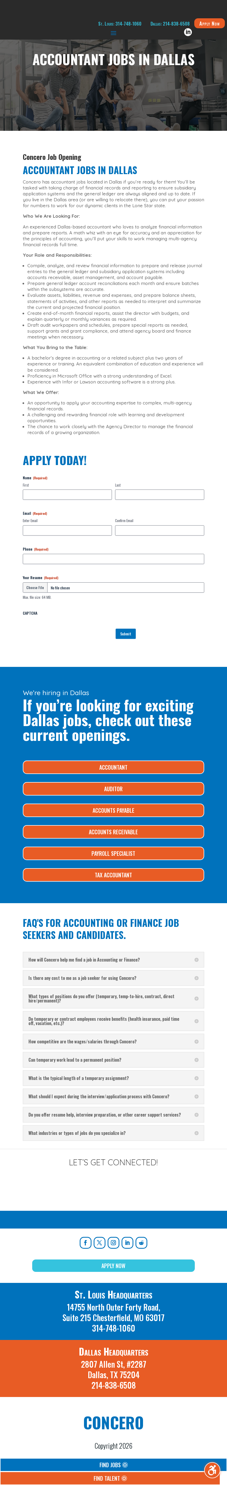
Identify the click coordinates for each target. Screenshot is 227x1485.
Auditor (113, 789)
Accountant (113, 767)
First (26, 485)
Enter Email (30, 520)
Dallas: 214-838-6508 (170, 23)
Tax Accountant (113, 875)
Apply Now (209, 23)
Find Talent (107, 1478)
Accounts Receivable (113, 832)
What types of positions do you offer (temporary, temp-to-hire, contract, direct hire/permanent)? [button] (101, 998)
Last (118, 485)
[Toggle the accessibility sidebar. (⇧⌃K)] (212, 1470)
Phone (35, 549)
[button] (113, 33)
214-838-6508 (113, 1385)
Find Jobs (110, 1465)
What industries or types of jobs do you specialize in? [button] (77, 1133)
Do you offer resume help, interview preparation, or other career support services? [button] (104, 1115)
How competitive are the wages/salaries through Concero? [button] (82, 1041)
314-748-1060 (113, 1328)
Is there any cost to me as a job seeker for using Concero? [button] (82, 978)
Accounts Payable (113, 810)
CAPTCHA (30, 613)
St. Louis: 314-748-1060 (119, 23)
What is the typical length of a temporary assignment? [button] (78, 1078)
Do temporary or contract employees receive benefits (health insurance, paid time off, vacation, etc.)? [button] (103, 1021)
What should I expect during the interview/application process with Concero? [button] (98, 1096)
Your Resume (40, 577)
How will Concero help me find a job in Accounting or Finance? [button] (84, 960)
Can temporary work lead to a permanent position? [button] (74, 1060)
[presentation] (63, 628)
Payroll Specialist (113, 853)
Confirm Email (124, 520)
